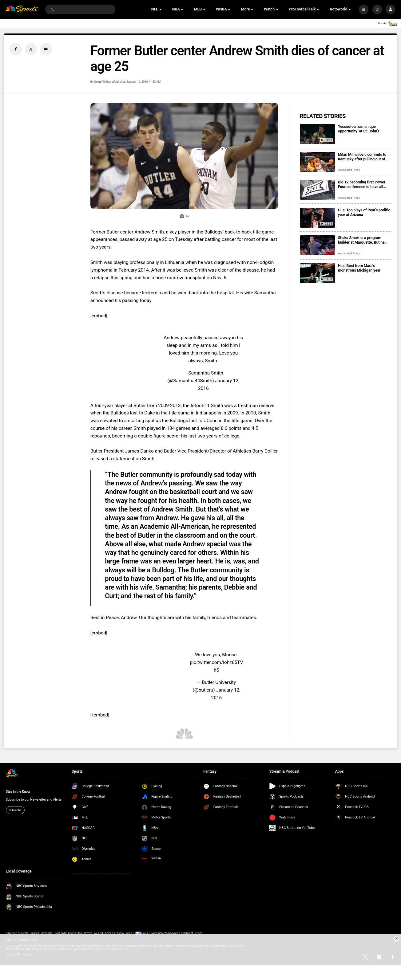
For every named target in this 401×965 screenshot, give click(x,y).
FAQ (57, 933)
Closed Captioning (42, 933)
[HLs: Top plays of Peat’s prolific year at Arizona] (317, 218)
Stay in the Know (18, 792)
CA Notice (174, 933)
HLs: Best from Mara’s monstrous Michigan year (359, 268)
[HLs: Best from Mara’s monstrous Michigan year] (317, 273)
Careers (24, 933)
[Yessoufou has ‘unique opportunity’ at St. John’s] (317, 134)
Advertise (11, 933)
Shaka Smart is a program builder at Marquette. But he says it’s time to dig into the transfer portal (361, 240)
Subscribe (15, 810)
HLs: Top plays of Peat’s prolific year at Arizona (364, 212)
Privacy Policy (123, 933)
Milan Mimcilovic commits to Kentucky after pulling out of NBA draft (362, 156)
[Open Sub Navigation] (161, 9)
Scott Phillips (102, 81)
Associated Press (349, 169)
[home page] (22, 9)
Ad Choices (106, 933)
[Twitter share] (31, 49)
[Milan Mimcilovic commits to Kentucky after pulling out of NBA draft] (317, 162)
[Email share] (46, 49)
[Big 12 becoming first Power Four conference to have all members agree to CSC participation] (317, 190)
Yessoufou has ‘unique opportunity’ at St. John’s (358, 128)
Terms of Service (192, 933)
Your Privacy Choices (155, 933)
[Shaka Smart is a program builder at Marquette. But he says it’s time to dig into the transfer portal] (317, 245)
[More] (363, 9)
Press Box (91, 933)
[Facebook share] (16, 49)
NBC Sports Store (72, 933)
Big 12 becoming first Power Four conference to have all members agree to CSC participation (361, 184)
